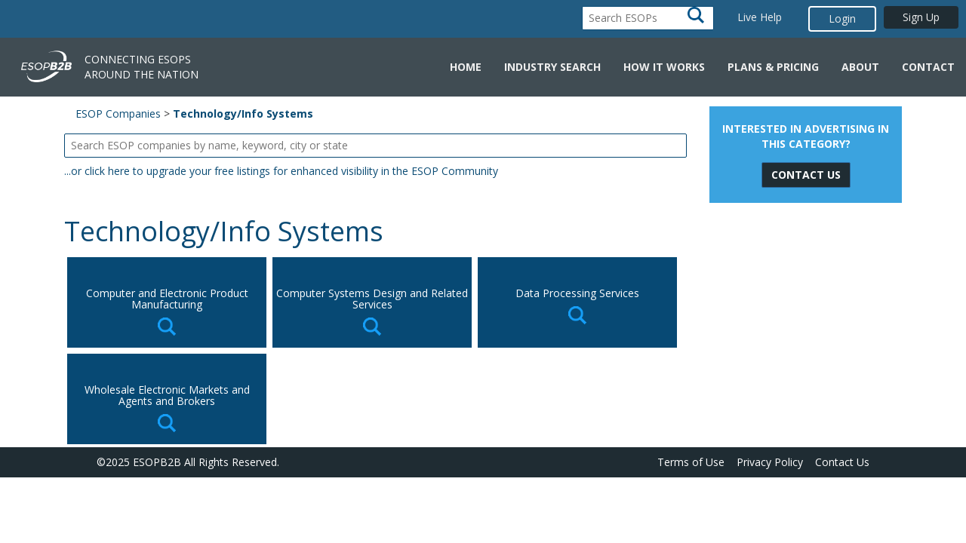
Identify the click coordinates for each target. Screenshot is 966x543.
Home (465, 67)
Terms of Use (690, 462)
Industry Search (552, 67)
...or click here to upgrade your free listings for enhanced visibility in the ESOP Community (281, 171)
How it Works (664, 67)
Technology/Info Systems (243, 113)
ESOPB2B (157, 462)
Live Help (759, 17)
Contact (928, 67)
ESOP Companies (118, 113)
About (860, 67)
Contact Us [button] (806, 174)
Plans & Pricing (773, 67)
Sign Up (921, 17)
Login (842, 18)
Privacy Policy (770, 462)
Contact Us (842, 462)
